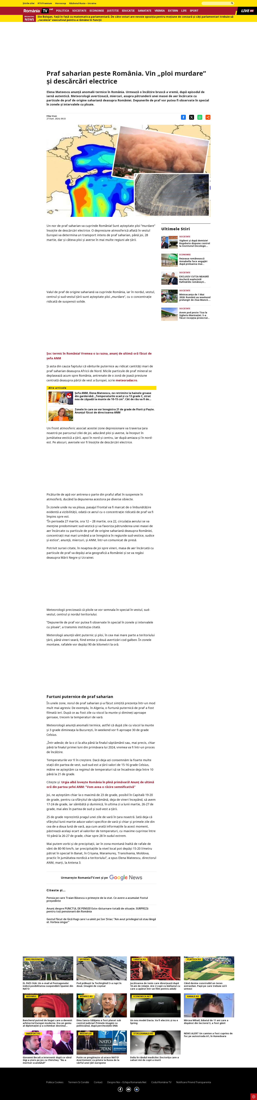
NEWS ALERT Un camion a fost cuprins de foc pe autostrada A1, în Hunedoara (208, 1035)
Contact (98, 1082)
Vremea (160, 10)
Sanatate (144, 10)
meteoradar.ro (126, 380)
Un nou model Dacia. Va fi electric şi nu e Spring (154, 1022)
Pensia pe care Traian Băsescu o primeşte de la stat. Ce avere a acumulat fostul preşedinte (97, 899)
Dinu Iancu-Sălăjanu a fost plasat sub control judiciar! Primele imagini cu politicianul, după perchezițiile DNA (99, 1023)
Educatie (128, 10)
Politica (62, 10)
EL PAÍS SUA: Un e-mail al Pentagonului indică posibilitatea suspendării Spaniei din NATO (48, 986)
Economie (97, 10)
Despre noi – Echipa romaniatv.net (126, 1082)
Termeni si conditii (78, 1082)
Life (184, 10)
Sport (194, 10)
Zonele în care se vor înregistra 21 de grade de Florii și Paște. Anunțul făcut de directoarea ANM (114, 411)
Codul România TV (161, 1082)
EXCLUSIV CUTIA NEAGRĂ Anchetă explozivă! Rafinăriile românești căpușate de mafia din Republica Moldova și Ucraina (194, 279)
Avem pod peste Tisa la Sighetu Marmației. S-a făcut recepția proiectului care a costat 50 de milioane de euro (194, 315)
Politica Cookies (54, 1082)
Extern (173, 10)
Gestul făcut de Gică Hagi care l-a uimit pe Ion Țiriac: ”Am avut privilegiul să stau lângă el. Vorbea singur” (101, 921)
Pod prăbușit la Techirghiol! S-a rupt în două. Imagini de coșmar (99, 984)
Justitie (113, 10)
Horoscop (60, 3)
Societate (79, 10)
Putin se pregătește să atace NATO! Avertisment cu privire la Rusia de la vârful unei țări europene (98, 1060)
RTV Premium (45, 3)
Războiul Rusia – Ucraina (82, 3)
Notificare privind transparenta (193, 1082)
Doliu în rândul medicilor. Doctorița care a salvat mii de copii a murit (154, 1059)
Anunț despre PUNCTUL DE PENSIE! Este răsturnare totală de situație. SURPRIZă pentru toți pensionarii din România (97, 910)
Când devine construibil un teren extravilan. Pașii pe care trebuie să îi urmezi (205, 986)
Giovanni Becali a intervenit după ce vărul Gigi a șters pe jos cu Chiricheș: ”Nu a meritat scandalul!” (47, 1060)
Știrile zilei (28, 3)
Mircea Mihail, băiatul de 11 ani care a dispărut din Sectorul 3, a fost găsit (206, 1022)
